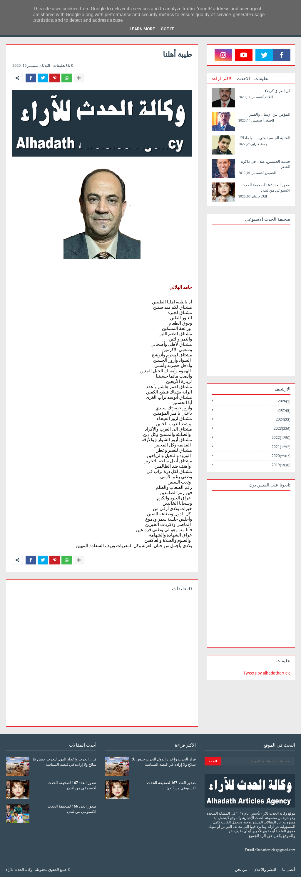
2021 (281, 447)
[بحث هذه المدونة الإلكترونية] (257, 761)
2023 (282, 428)
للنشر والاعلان (264, 869)
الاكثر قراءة (222, 78)
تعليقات (261, 78)
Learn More (142, 28)
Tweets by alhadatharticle (266, 673)
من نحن (241, 869)
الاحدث (243, 78)
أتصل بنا (288, 869)
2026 (284, 401)
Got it (167, 28)
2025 (284, 410)
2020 (281, 456)
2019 (281, 465)
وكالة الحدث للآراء (19, 870)
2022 (281, 438)
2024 (283, 419)
